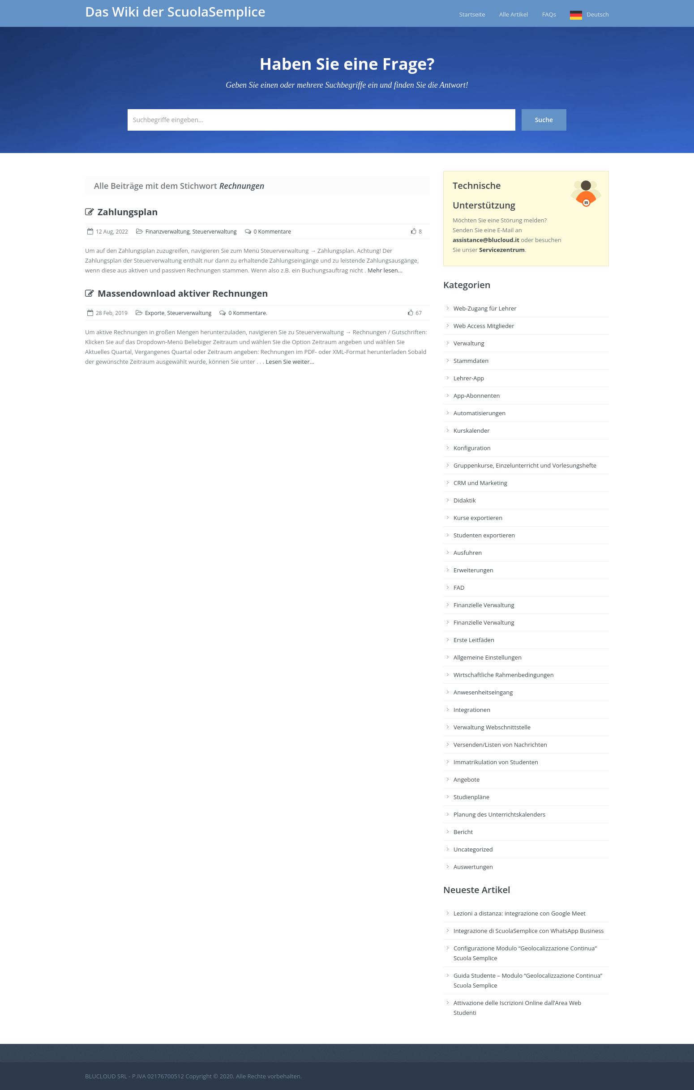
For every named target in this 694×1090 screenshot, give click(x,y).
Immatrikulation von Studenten (496, 762)
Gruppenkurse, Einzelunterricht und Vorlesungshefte (525, 465)
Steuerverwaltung (215, 231)
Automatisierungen (480, 413)
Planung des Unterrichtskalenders (499, 814)
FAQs (549, 14)
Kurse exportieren (478, 518)
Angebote (467, 779)
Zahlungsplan (121, 212)
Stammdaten (471, 361)
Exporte (154, 313)
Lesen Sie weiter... (290, 362)
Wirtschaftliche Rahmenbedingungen (504, 675)
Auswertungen (473, 867)
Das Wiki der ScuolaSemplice (175, 12)
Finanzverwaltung (167, 231)
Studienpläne (471, 797)
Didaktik (465, 500)
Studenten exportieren (484, 535)
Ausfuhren (468, 553)
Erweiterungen (473, 570)
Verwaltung (469, 343)
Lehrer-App (469, 378)
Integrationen (472, 710)
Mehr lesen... (385, 270)
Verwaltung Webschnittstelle (492, 727)
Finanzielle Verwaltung (484, 605)
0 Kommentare (272, 231)
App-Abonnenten (477, 396)
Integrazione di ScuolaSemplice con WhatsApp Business (529, 931)
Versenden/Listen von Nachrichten (500, 745)
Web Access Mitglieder (484, 326)
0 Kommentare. (247, 313)
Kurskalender (472, 430)
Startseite (472, 14)
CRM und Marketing (480, 483)
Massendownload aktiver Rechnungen (176, 293)
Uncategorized (473, 849)
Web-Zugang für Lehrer (485, 308)
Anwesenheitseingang (483, 692)
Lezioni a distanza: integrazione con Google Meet (520, 913)
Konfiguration (472, 448)
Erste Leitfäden (474, 640)
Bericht (463, 832)
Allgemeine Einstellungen (488, 657)
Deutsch (598, 14)
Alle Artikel (513, 14)
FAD (459, 587)
